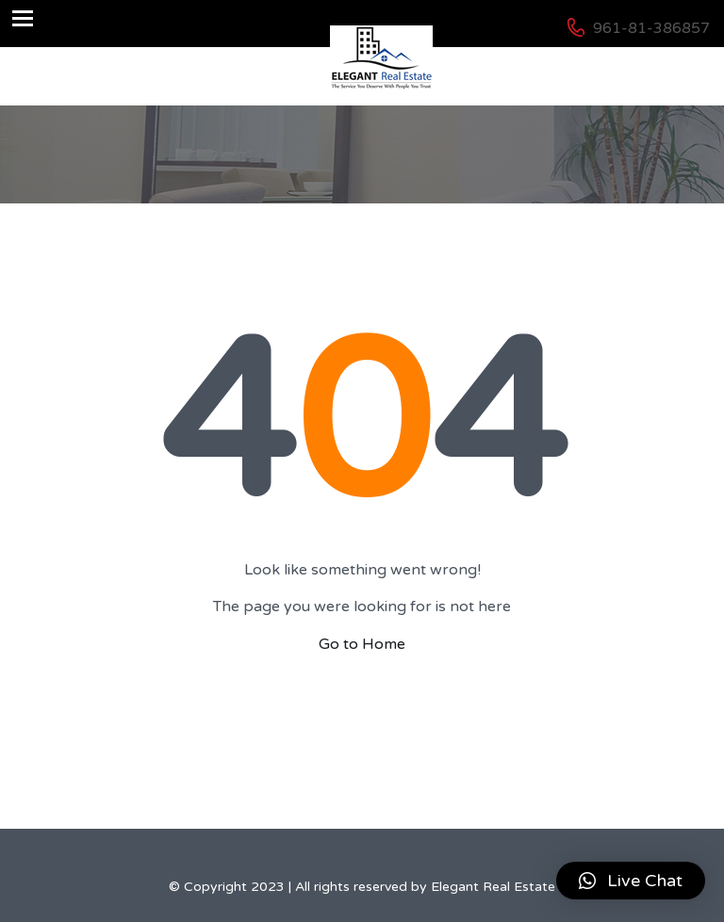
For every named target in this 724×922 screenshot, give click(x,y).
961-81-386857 (651, 28)
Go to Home (362, 644)
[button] (630, 880)
